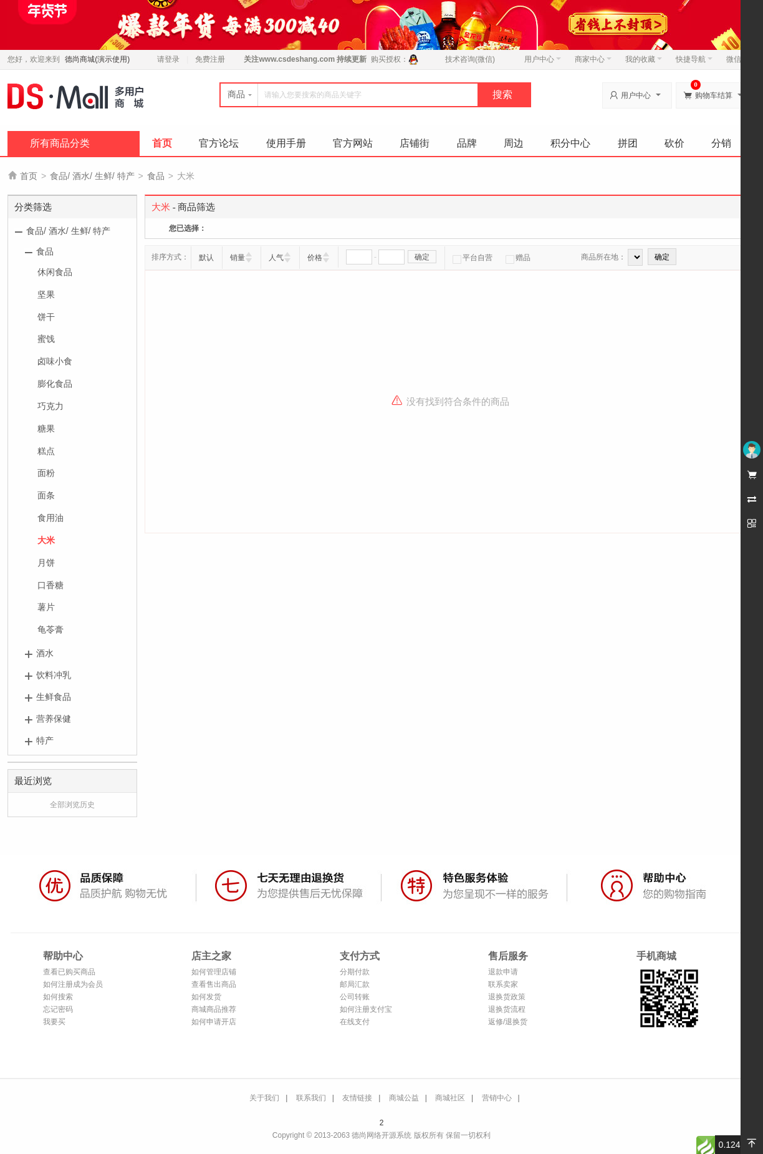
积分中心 (570, 143)
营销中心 (497, 1097)
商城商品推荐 (213, 1009)
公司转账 (355, 996)
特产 (45, 740)
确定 (422, 257)
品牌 (467, 143)
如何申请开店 (213, 1021)
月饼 (46, 563)
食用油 (50, 518)
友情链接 (357, 1097)
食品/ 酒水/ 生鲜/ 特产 (92, 176)
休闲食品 (54, 272)
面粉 (46, 473)
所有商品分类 (60, 143)
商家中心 (593, 59)
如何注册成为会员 (73, 984)
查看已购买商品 (69, 971)
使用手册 (286, 143)
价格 (314, 257)
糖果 (46, 429)
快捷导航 (694, 59)
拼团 (628, 143)
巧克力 (50, 406)
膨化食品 (54, 384)
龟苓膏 (50, 629)
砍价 (674, 143)
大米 (46, 540)
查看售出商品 (213, 984)
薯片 (46, 607)
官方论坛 (219, 143)
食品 (156, 176)
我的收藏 (643, 59)
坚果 (46, 294)
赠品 (518, 257)
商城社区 (450, 1097)
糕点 (46, 451)
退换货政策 (506, 996)
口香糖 (50, 585)
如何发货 (206, 996)
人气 (276, 257)
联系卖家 (503, 984)
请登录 (168, 59)
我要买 (54, 1021)
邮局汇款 (355, 984)
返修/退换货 (507, 1021)
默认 (206, 257)
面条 (46, 495)
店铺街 (414, 143)
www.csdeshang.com (297, 59)
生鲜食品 (53, 697)
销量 (237, 257)
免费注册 (210, 59)
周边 (514, 143)
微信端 (737, 59)
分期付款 (355, 971)
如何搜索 (58, 996)
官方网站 (353, 143)
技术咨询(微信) (470, 59)
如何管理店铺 (213, 971)
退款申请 (503, 971)
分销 (721, 143)
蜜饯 (46, 339)
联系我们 (311, 1097)
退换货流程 (506, 1009)
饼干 (46, 317)
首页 (162, 143)
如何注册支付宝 (366, 1009)
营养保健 (53, 719)
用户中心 (542, 59)
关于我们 (264, 1097)
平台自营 (472, 257)
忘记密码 (58, 1009)
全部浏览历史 (72, 804)
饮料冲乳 (53, 675)
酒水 (45, 653)
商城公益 (404, 1097)
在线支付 (355, 1021)
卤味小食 (54, 361)
